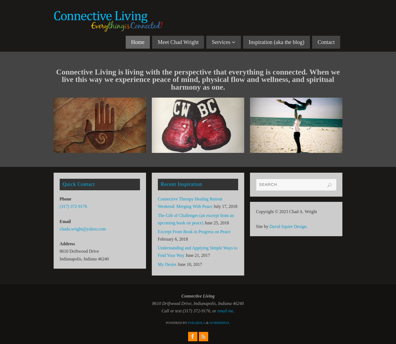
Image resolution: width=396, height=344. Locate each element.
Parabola (196, 323)
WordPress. (220, 323)
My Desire (167, 264)
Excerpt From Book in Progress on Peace (194, 231)
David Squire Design (288, 226)
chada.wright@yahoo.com (83, 229)
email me (225, 311)
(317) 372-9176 (73, 206)
